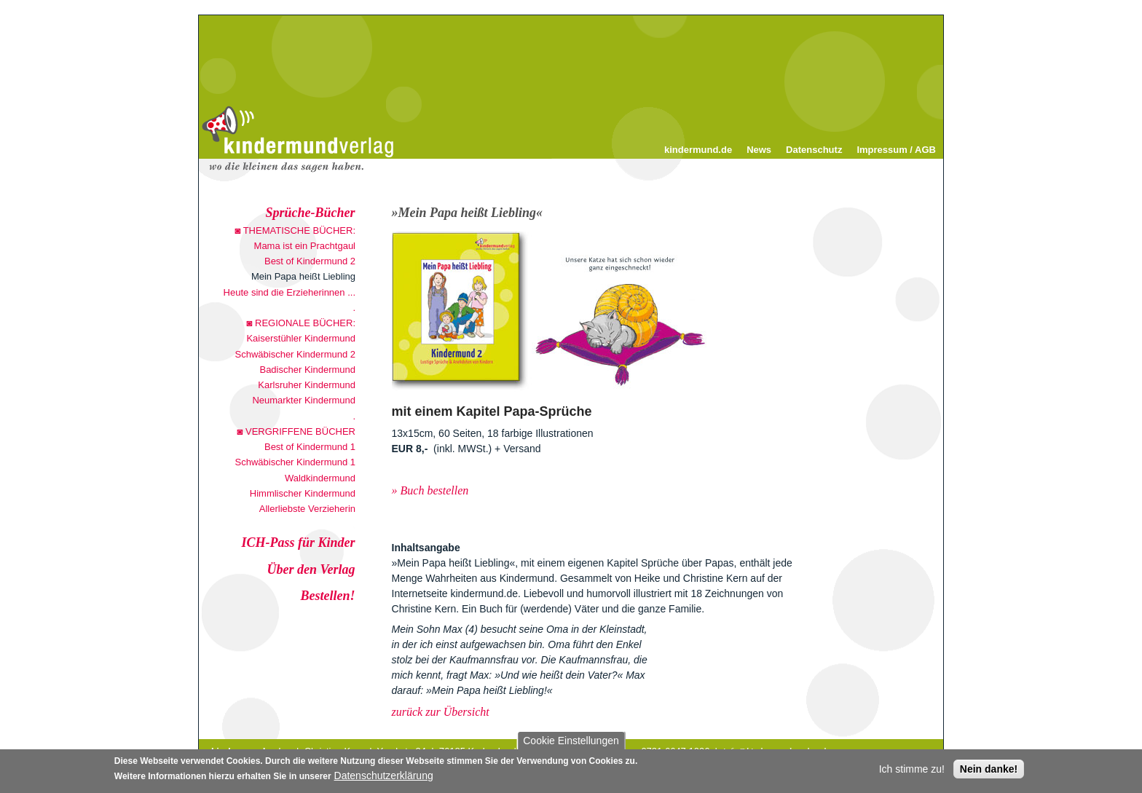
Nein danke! (988, 771)
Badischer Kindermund (307, 369)
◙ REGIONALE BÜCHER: (301, 322)
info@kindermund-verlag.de (776, 751)
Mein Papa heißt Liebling (303, 276)
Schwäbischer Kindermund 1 (295, 462)
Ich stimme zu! (912, 771)
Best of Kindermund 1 (309, 446)
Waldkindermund (320, 478)
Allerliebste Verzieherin (307, 508)
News (759, 149)
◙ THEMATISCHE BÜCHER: (295, 230)
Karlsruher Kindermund (306, 384)
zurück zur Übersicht (440, 712)
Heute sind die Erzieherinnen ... (289, 292)
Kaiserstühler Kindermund (300, 338)
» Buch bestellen (430, 490)
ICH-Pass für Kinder (298, 542)
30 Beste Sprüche (251, 662)
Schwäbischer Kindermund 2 (295, 354)
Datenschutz (814, 149)
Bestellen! (328, 595)
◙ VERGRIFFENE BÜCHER (296, 431)
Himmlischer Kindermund (302, 493)
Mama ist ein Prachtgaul (304, 245)
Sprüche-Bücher (310, 212)
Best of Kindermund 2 (309, 261)
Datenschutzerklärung (383, 778)
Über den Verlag (311, 569)
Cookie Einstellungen (571, 743)
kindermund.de (698, 149)
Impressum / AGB (896, 149)
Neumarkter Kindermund (303, 400)
